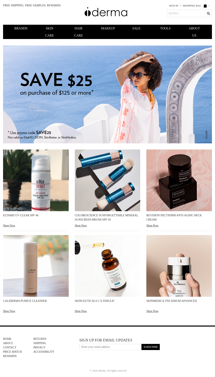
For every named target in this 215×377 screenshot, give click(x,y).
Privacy (39, 347)
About (8, 343)
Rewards (10, 356)
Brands (20, 28)
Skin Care (49, 32)
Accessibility (43, 351)
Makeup (107, 28)
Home (7, 338)
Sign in (173, 5)
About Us (194, 32)
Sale (136, 28)
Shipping (39, 343)
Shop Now (9, 225)
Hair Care (78, 32)
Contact (9, 347)
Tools (165, 28)
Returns (39, 338)
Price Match (12, 351)
